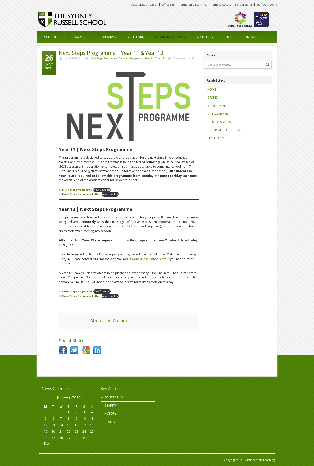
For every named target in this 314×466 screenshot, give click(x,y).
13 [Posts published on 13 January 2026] (53, 425)
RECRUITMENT (217, 106)
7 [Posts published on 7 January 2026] (61, 418)
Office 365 (168, 4)
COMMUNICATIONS (170, 37)
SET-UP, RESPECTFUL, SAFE (225, 130)
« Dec (46, 443)
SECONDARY (106, 37)
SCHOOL (51, 37)
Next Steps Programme (104, 58)
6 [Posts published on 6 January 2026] (53, 418)
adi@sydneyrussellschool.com (145, 259)
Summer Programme (131, 58)
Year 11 (149, 58)
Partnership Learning (193, 4)
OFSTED (212, 98)
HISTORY (110, 413)
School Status (243, 4)
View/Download (102, 189)
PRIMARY (77, 37)
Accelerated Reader (144, 4)
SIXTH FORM (136, 37)
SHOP (228, 37)
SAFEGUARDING (218, 114)
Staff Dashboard (267, 4)
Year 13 (159, 58)
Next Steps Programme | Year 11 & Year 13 (111, 52)
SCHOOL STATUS (219, 122)
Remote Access (221, 4)
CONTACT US (252, 37)
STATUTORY (204, 37)
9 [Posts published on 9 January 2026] (76, 418)
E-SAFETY (110, 405)
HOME (211, 89)
